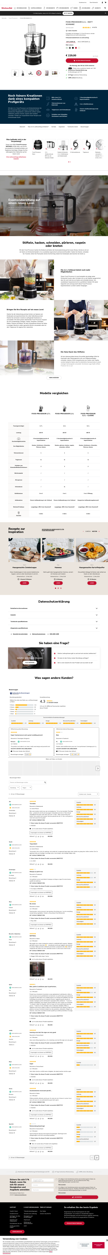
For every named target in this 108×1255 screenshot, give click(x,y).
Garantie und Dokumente (13, 1220)
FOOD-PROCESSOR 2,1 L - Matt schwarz (79, 23)
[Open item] (33, 149)
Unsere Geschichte (45, 1213)
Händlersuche (17, 1231)
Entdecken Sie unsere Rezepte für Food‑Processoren (53, 530)
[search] (105, 8)
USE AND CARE (53, 634)
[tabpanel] (82, 46)
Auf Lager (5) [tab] (70, 42)
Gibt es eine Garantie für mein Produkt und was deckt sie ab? (73, 663)
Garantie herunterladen (19, 634)
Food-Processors (13, 18)
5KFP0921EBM (69, 28)
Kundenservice (82, 2)
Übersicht (22, 127)
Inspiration (62, 127)
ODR (25, 1226)
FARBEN (74, 8)
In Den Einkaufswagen (82, 60)
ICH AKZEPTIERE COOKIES (98, 1245)
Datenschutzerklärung (20, 1195)
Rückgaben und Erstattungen (28, 1216)
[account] (102, 2)
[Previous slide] (10, 73)
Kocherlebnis (84, 8)
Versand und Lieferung (30, 1213)
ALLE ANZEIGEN (29, 662)
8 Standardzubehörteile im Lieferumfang (77, 37)
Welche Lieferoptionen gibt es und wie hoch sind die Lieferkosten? (75, 653)
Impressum (27, 1220)
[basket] (105, 2)
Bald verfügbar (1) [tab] (84, 42)
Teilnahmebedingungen (30, 1211)
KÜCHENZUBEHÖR (62, 8)
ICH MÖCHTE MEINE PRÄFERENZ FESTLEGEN (84, 1245)
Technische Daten (72, 127)
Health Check (14, 1211)
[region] (54, 1245)
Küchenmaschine (20, 8)
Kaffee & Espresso (35, 8)
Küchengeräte (49, 8)
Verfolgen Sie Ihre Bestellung (15, 1216)
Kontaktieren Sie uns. (16, 1223)
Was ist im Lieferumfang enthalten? (38, 127)
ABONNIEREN (77, 1197)
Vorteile (53, 127)
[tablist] (78, 42)
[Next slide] (59, 73)
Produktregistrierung (74, 1223)
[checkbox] (56, 1179)
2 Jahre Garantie (72, 30)
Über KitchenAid (94, 2)
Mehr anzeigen (54, 377)
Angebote (96, 8)
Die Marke (43, 1211)
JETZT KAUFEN (68, 13)
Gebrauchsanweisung (37, 634)
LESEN (24, 583)
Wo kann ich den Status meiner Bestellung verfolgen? (71, 658)
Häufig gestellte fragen (14, 1226)
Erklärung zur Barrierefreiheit (28, 1222)
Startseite (4, 18)
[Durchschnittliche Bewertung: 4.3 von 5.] (88, 27)
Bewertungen (85, 127)
